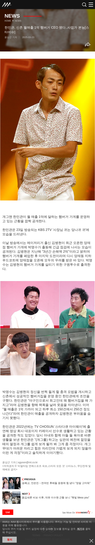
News (18, 21)
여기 (79, 528)
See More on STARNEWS (77, 512)
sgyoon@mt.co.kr (28, 462)
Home (8, 21)
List (7, 512)
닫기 (91, 541)
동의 (9, 539)
